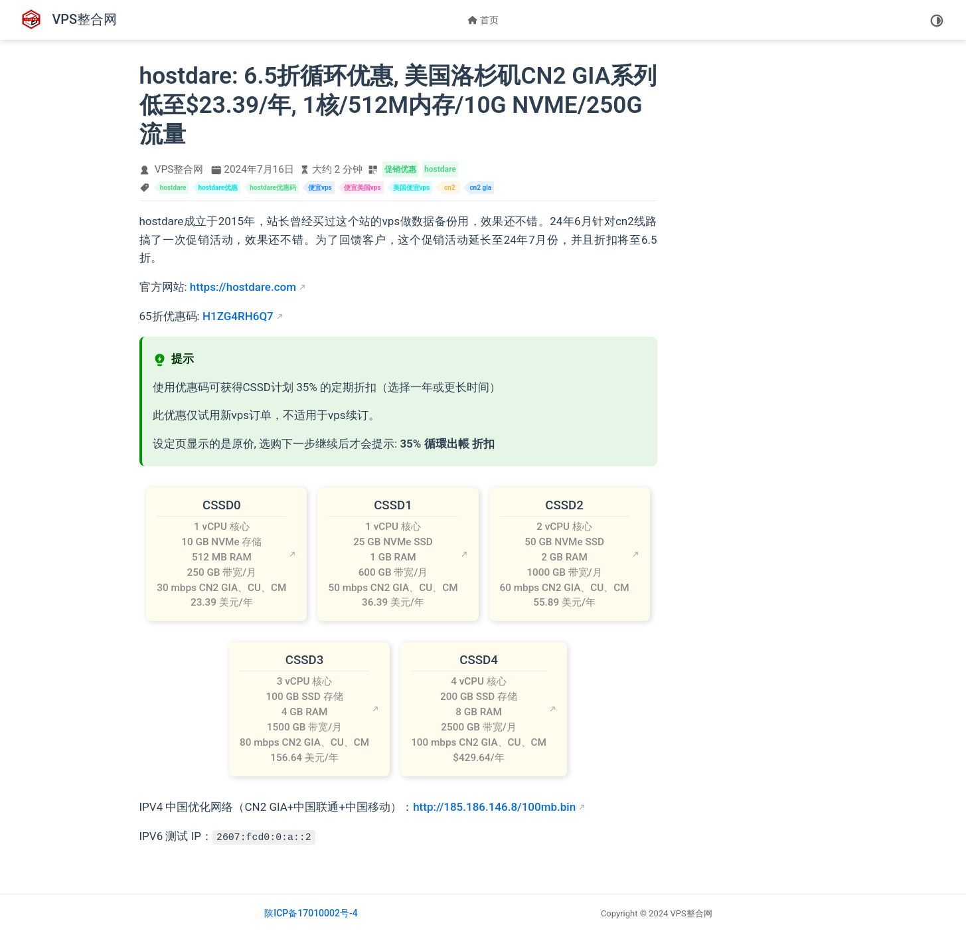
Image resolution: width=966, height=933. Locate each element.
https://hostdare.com (243, 287)
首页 (483, 20)
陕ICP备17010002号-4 (310, 913)
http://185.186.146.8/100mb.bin (494, 806)
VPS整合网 (179, 169)
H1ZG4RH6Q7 (238, 316)
